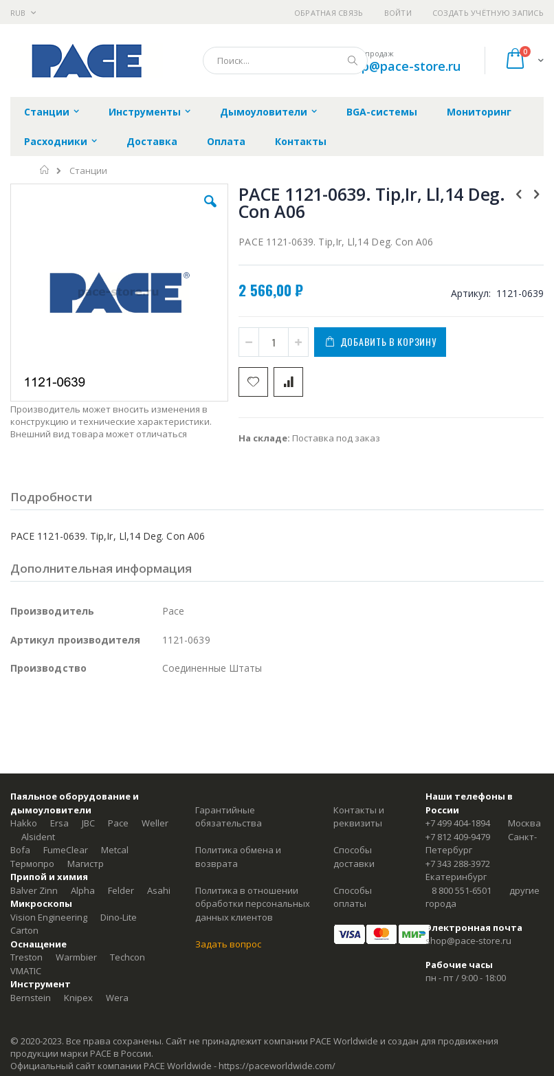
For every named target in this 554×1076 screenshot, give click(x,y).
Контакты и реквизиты (358, 817)
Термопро (32, 863)
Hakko (23, 823)
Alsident (38, 837)
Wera (117, 997)
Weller (155, 823)
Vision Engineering (48, 917)
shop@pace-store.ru (400, 66)
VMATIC (25, 971)
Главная (45, 170)
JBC (88, 823)
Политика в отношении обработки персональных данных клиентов (252, 903)
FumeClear (65, 850)
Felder (121, 890)
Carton (24, 930)
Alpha (83, 890)
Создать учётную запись (488, 13)
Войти (398, 13)
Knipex (78, 997)
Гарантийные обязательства (228, 817)
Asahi (158, 890)
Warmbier (76, 957)
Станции (88, 170)
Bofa (20, 850)
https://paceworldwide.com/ (277, 1065)
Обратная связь (329, 13)
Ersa (59, 823)
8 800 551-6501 (461, 890)
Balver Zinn (34, 890)
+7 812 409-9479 (457, 837)
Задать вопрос (228, 944)
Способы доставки (354, 857)
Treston (26, 957)
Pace (118, 823)
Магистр (85, 863)
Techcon (127, 957)
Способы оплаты (352, 897)
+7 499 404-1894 (457, 823)
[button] (210, 211)
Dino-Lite (118, 917)
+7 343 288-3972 (457, 863)
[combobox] (285, 60)
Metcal (115, 850)
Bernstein (30, 997)
